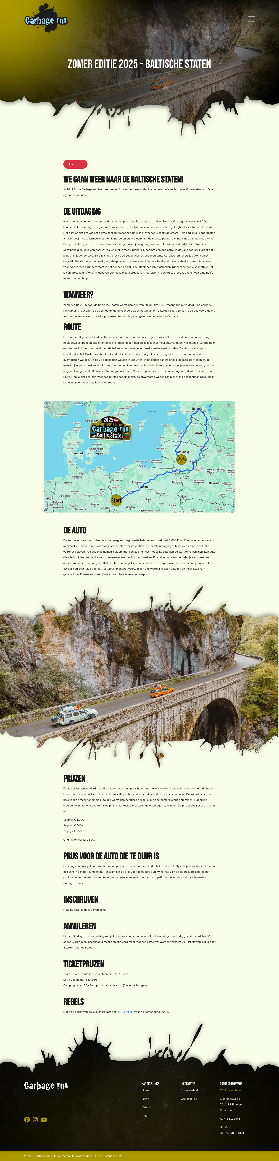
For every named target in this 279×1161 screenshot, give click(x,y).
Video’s (146, 1107)
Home (145, 1090)
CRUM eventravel (231, 1090)
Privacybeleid (189, 1090)
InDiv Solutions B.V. (108, 1156)
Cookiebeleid (189, 1099)
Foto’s (145, 1099)
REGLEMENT (125, 1012)
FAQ (144, 1116)
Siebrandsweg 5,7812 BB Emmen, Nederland (231, 1104)
